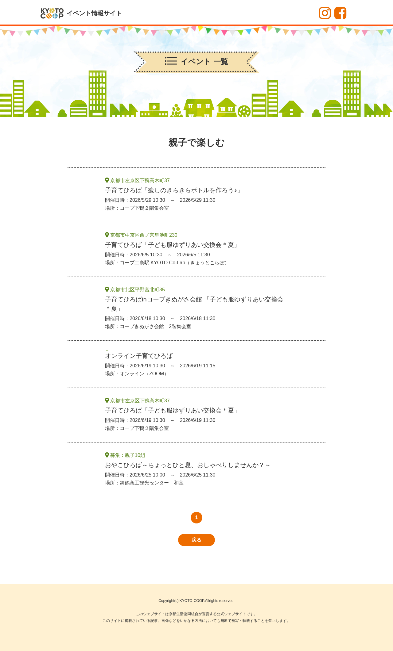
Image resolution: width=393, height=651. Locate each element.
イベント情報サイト (94, 13)
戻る (196, 539)
